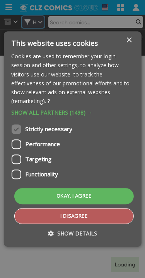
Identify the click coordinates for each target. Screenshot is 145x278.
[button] (72, 112)
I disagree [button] (73, 215)
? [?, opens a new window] (49, 101)
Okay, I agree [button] (73, 195)
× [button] (129, 40)
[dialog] (72, 139)
